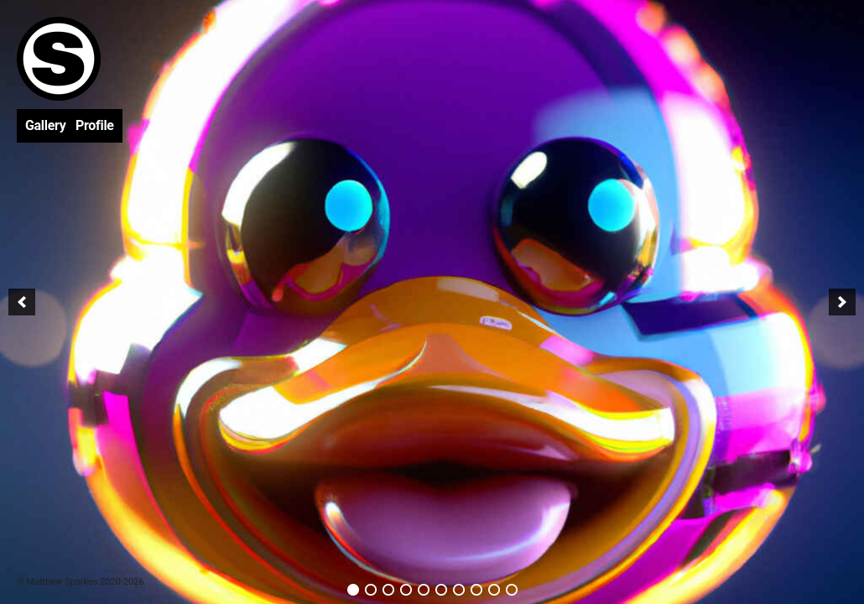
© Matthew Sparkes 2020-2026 (80, 581)
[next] (842, 302)
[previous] (21, 302)
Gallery (45, 125)
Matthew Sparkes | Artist (59, 59)
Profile (94, 125)
